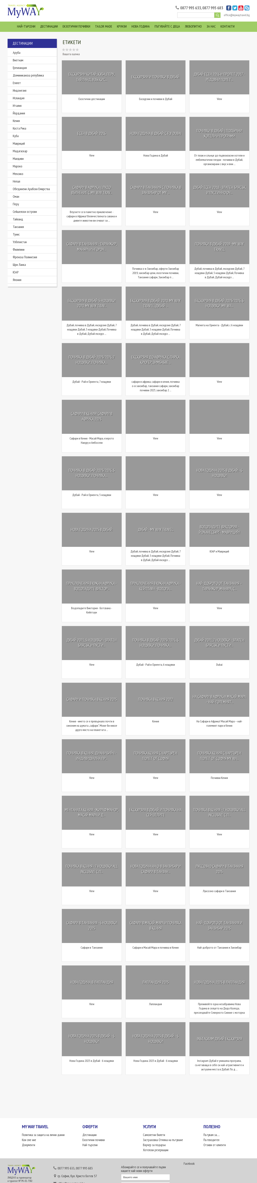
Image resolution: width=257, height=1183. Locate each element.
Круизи (122, 26)
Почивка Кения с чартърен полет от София (155, 756)
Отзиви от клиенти (214, 1145)
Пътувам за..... (211, 1135)
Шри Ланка (19, 264)
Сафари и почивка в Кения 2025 (92, 699)
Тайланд (18, 219)
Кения (16, 120)
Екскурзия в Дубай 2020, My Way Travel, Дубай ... (155, 303)
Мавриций (19, 143)
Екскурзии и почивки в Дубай (156, 77)
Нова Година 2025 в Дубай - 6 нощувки (219, 473)
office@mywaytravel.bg (237, 15)
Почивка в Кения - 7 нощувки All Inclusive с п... (219, 812)
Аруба (16, 52)
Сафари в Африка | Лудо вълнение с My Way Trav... (91, 190)
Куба (16, 136)
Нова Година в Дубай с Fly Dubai (155, 133)
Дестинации (49, 26)
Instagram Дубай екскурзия (219, 1038)
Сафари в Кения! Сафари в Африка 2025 (91, 416)
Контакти (228, 26)
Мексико (18, 173)
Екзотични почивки (76, 26)
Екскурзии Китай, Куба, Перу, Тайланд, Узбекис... (92, 77)
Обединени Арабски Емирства (31, 189)
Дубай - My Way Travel (155, 529)
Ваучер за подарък (154, 1145)
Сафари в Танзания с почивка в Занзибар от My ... (155, 190)
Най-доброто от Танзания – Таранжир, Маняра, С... (219, 586)
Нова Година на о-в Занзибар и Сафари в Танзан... (156, 869)
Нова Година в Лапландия (91, 982)
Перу (16, 204)
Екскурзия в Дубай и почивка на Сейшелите (155, 812)
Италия (17, 105)
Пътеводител (211, 1140)
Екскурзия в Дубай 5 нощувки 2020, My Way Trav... (92, 303)
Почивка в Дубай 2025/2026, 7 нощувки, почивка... (92, 360)
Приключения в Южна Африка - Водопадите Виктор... (91, 586)
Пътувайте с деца (167, 26)
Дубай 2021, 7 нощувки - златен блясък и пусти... (219, 643)
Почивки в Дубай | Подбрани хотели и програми (219, 133)
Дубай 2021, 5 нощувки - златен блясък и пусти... (92, 643)
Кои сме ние (29, 1140)
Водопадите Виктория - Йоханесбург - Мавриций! (219, 529)
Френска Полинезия (25, 257)
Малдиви (18, 158)
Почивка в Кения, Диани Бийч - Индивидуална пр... (92, 756)
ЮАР (16, 272)
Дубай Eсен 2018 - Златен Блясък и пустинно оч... (219, 190)
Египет (17, 83)
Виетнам (18, 60)
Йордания (19, 113)
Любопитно (193, 26)
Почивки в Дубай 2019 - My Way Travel (219, 247)
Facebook (189, 1163)
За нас (211, 26)
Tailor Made (103, 26)
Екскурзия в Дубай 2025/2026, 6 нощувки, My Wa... (219, 303)
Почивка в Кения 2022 (155, 699)
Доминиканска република (28, 75)
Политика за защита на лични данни (43, 1135)
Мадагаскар (20, 151)
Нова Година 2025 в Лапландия (219, 982)
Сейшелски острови (25, 211)
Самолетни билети (154, 1135)
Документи (28, 1145)
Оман (16, 196)
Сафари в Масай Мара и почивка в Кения (156, 925)
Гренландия (20, 67)
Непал (16, 181)
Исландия (18, 98)
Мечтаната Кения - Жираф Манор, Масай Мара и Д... (92, 812)
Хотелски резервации (155, 1150)
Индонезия (19, 90)
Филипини (18, 249)
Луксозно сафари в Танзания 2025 (219, 869)
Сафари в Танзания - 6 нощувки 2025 (91, 925)
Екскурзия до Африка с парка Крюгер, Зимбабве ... (156, 360)
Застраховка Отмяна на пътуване (163, 1140)
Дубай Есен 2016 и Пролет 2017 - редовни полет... (219, 77)
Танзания (18, 226)
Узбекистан (20, 242)
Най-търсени (26, 26)
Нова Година (141, 26)
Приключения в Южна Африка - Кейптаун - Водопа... (155, 586)
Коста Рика (19, 128)
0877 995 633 (190, 7)
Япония (17, 279)
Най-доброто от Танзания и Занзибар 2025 (219, 925)
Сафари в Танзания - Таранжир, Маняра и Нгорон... (92, 247)
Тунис (16, 234)
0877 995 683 (212, 7)
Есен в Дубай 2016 (91, 133)
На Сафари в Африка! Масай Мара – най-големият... (219, 699)
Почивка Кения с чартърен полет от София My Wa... (219, 756)
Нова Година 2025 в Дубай (91, 529)
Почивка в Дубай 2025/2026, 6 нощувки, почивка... (155, 643)
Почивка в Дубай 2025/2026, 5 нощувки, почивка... (92, 473)
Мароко (17, 166)
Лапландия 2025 (155, 982)
